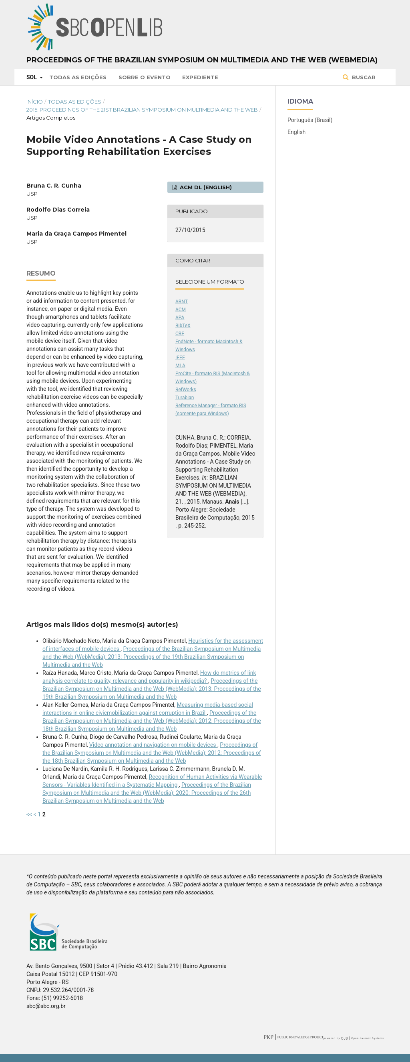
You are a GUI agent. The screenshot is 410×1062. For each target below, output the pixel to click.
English (296, 132)
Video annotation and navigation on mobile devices (153, 745)
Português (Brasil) (309, 120)
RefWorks (185, 389)
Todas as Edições (78, 77)
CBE (179, 333)
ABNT (181, 301)
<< (29, 814)
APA (179, 317)
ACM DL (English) (205, 187)
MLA (180, 365)
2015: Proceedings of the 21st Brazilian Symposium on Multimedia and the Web (142, 109)
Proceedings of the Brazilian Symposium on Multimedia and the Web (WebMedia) (202, 60)
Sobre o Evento (145, 77)
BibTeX (183, 325)
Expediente (200, 77)
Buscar (363, 77)
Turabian (184, 397)
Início (34, 101)
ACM (180, 309)
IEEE (180, 357)
